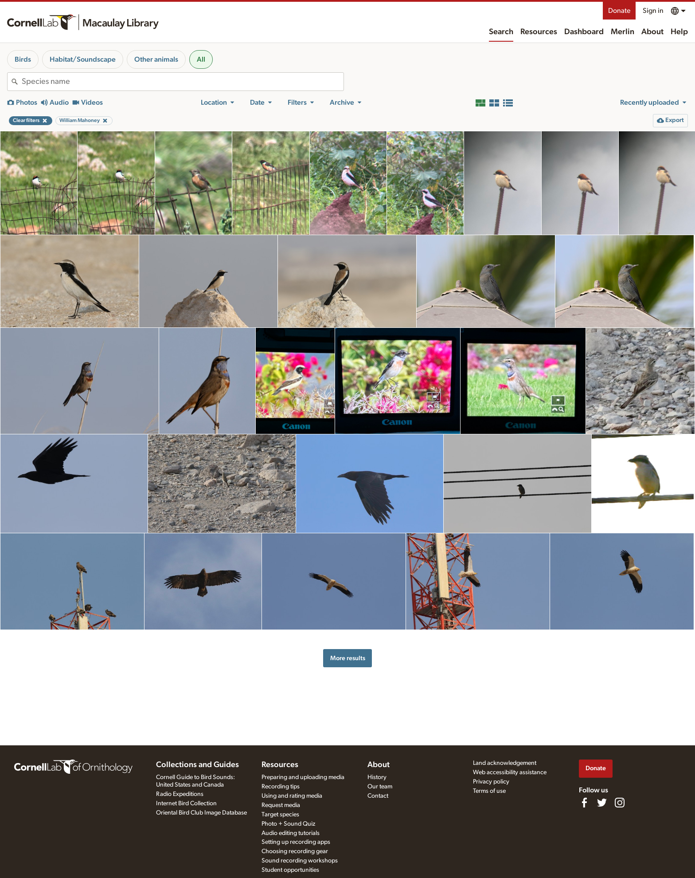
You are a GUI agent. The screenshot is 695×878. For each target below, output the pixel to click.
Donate (619, 10)
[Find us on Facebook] (584, 802)
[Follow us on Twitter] (602, 802)
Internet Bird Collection (186, 803)
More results (347, 658)
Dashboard (584, 32)
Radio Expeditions (179, 794)
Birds (23, 59)
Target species (280, 814)
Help (679, 32)
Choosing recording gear (295, 851)
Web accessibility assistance (510, 772)
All (201, 59)
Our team (379, 787)
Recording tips (281, 787)
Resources (538, 32)
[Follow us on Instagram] (619, 802)
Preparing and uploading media (303, 777)
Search (501, 32)
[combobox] (183, 82)
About (652, 32)
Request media (281, 805)
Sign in (653, 10)
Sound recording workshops (300, 861)
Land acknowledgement (504, 763)
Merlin (622, 32)
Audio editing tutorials (291, 833)
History (377, 777)
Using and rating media (292, 796)
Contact (377, 796)
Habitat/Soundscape (83, 59)
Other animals (156, 59)
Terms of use (489, 791)
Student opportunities (290, 870)
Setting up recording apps (296, 842)
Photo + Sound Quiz (288, 824)
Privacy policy (491, 782)
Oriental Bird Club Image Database (201, 813)
